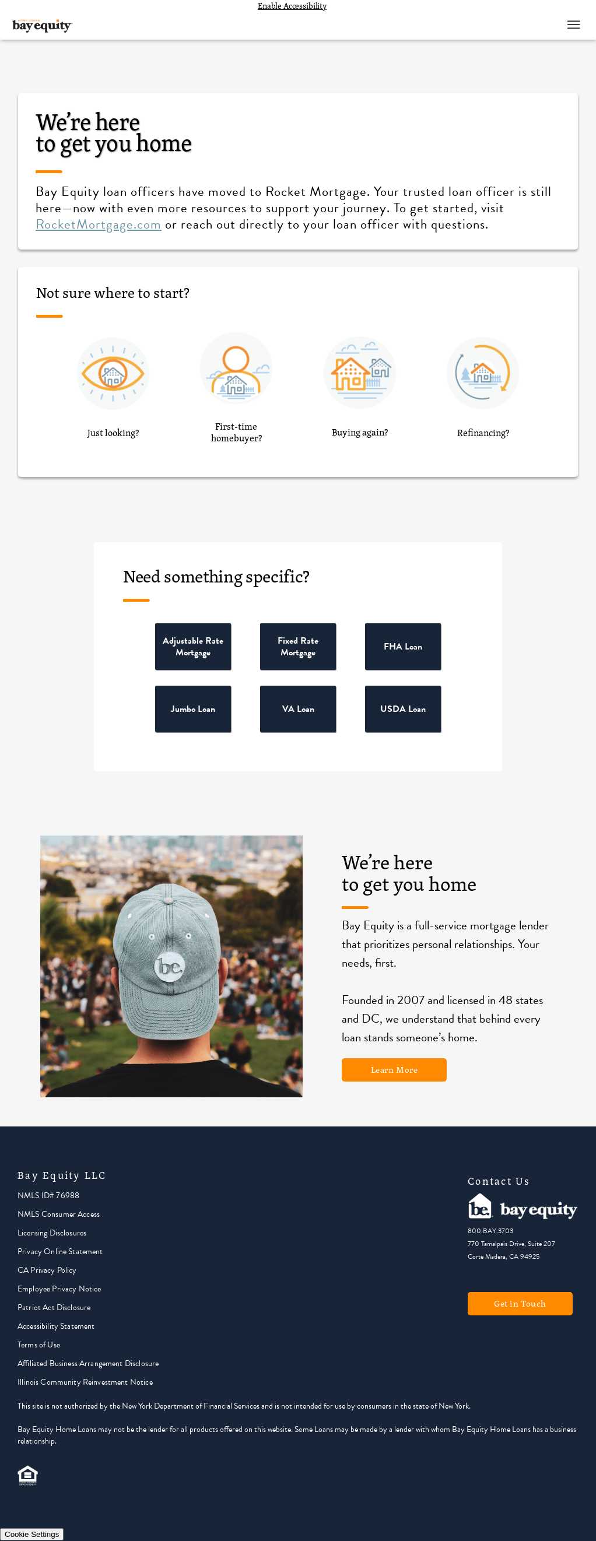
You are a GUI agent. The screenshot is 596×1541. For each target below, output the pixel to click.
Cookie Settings (32, 1534)
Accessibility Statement (55, 1326)
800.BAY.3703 (490, 1231)
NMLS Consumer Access (58, 1214)
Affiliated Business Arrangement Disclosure (88, 1363)
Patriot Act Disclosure (53, 1307)
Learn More (394, 1069)
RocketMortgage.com (99, 224)
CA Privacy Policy (47, 1270)
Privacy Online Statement (60, 1251)
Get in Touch (520, 1303)
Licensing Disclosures (51, 1233)
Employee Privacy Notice (59, 1289)
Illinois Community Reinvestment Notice (85, 1382)
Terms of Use (38, 1345)
